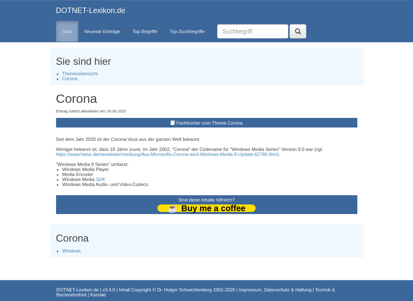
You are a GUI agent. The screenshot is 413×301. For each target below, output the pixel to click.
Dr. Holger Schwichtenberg (184, 289)
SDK (100, 179)
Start (67, 31)
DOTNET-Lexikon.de (91, 10)
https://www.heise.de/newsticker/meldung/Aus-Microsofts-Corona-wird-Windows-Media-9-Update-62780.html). (168, 154)
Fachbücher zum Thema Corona (209, 122)
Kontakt (98, 294)
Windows (71, 250)
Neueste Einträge (102, 31)
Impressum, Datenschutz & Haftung (275, 289)
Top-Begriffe (145, 31)
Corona (69, 78)
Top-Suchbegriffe (187, 31)
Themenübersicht (80, 73)
